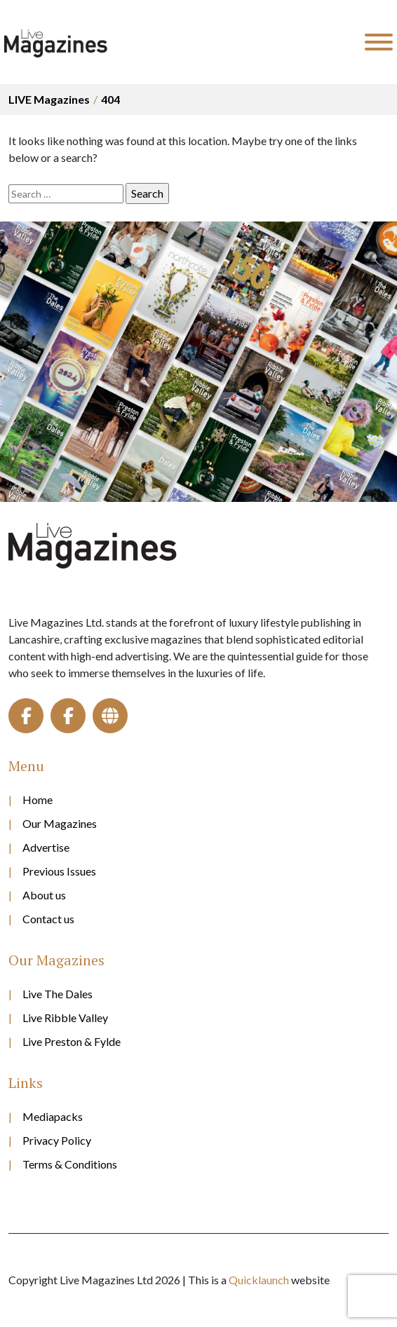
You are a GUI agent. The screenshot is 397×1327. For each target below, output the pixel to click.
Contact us (48, 918)
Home (37, 799)
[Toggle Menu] (379, 42)
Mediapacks (52, 1116)
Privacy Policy (56, 1140)
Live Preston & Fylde (71, 1041)
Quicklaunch (259, 1279)
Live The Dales (57, 993)
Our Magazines (59, 823)
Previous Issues (59, 871)
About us (44, 894)
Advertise (45, 847)
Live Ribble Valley (65, 1017)
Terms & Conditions (69, 1164)
